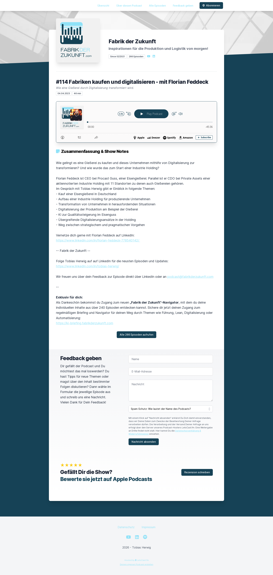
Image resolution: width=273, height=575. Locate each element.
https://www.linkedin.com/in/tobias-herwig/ (87, 266)
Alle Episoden (157, 5)
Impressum (148, 527)
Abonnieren (211, 5)
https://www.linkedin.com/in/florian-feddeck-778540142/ (98, 240)
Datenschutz (126, 527)
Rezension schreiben (197, 472)
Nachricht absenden (144, 441)
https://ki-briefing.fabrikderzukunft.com (84, 323)
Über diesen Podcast (129, 5)
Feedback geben (183, 5)
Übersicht (103, 5)
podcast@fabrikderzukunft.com (190, 276)
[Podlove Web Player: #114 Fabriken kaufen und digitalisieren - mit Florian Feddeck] (136, 121)
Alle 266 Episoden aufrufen (136, 334)
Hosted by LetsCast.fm (136, 560)
